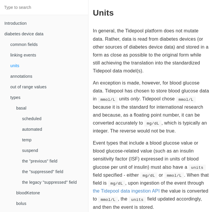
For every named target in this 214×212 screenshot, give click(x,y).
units (14, 65)
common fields (24, 44)
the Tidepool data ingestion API (126, 190)
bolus (21, 203)
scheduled (32, 118)
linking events (23, 55)
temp (27, 140)
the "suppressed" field (42, 171)
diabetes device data (23, 34)
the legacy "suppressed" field (49, 182)
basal (21, 108)
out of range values (28, 87)
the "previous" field (39, 161)
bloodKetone (28, 193)
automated (32, 129)
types (15, 97)
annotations (21, 76)
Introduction (15, 23)
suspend (30, 150)
